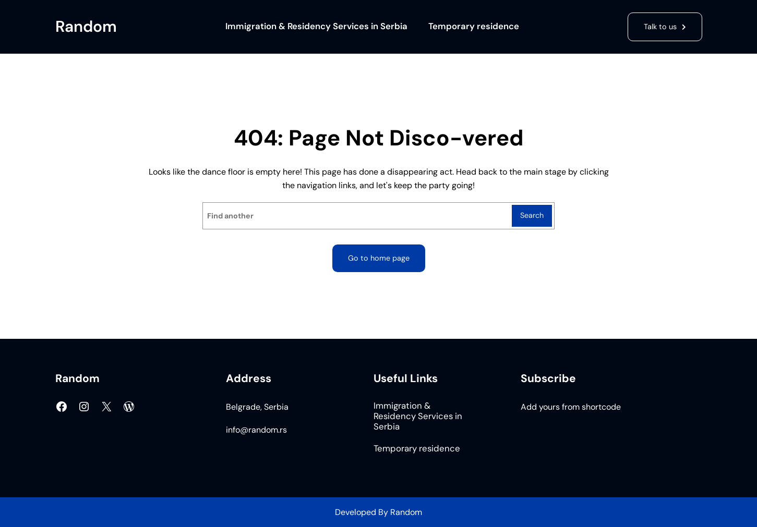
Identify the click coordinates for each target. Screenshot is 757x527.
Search (532, 215)
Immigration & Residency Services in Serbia (316, 26)
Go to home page (379, 258)
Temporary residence (473, 26)
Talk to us (660, 26)
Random (86, 26)
